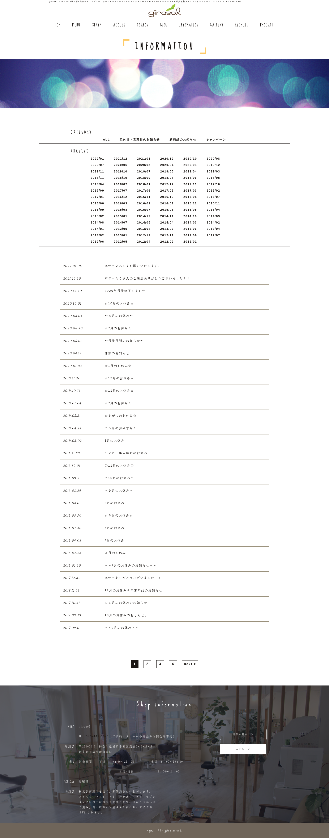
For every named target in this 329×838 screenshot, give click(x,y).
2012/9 (190, 235)
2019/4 (190, 171)
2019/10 (121, 171)
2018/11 (97, 177)
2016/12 (121, 197)
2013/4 (213, 228)
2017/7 (121, 190)
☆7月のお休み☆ (118, 328)
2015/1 (121, 216)
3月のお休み (115, 440)
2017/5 (167, 190)
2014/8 (97, 222)
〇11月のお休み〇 (119, 465)
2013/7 (167, 228)
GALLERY (216, 25)
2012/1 (190, 241)
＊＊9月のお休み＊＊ (122, 627)
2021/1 (144, 158)
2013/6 (190, 228)
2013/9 (121, 228)
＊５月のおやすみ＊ (121, 428)
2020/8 (213, 158)
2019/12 (213, 165)
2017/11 (190, 184)
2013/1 (121, 235)
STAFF (96, 25)
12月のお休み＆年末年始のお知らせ (134, 590)
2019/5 (167, 171)
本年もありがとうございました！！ (133, 577)
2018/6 (190, 177)
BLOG (163, 25)
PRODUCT (267, 25)
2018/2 (121, 184)
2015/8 (121, 209)
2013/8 (144, 228)
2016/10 (167, 197)
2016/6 (97, 203)
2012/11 (167, 235)
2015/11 (213, 203)
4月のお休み (115, 540)
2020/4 (167, 165)
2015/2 (97, 216)
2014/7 (121, 222)
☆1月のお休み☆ (118, 365)
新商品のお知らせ (183, 139)
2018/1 (144, 184)
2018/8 (167, 177)
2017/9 (97, 190)
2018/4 (97, 184)
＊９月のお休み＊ (119, 490)
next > (190, 664)
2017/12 (167, 184)
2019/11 (97, 171)
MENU (76, 25)
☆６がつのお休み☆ (121, 415)
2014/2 (213, 222)
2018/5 (213, 177)
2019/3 (213, 171)
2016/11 (144, 197)
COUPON (143, 25)
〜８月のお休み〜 (119, 315)
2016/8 (190, 197)
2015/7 (144, 209)
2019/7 (144, 171)
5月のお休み (115, 528)
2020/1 (190, 165)
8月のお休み (115, 503)
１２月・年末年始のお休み (126, 453)
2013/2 (97, 235)
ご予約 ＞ (243, 748)
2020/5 (144, 165)
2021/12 (121, 158)
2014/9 (213, 216)
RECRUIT (241, 25)
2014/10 (190, 216)
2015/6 (167, 209)
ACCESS (119, 25)
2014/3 (190, 222)
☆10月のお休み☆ (119, 303)
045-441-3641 (97, 736)
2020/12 (167, 158)
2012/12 (144, 235)
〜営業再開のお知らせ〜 (124, 340)
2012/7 (213, 235)
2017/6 (144, 190)
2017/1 (97, 197)
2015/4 (213, 209)
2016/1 (167, 203)
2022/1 (97, 158)
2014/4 (167, 222)
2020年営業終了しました (125, 290)
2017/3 (190, 190)
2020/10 (190, 158)
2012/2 (167, 241)
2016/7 (213, 197)
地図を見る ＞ (243, 734)
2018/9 (144, 177)
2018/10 (121, 177)
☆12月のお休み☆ (119, 378)
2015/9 (97, 209)
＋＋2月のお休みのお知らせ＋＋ (131, 565)
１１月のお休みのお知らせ (126, 602)
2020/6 (121, 165)
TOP (57, 25)
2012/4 (144, 241)
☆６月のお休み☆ (119, 515)
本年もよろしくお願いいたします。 (133, 265)
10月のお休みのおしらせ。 (127, 615)
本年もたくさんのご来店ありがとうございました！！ (147, 278)
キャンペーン (216, 139)
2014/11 (167, 216)
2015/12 (190, 203)
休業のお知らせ (117, 353)
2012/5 (121, 241)
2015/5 (190, 209)
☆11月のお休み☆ (119, 390)
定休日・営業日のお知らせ (140, 139)
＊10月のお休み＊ (119, 478)
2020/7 (97, 165)
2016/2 (144, 203)
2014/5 (144, 222)
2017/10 (213, 184)
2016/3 (121, 203)
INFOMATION (188, 25)
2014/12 (144, 216)
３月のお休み (115, 552)
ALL (106, 139)
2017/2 (213, 190)
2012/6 (97, 241)
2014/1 (97, 228)
